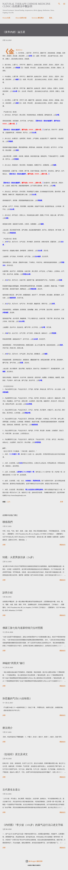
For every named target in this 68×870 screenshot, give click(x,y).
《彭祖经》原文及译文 (15, 754)
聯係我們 (8, 522)
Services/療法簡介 (38, 18)
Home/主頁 (6, 18)
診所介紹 (8, 592)
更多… (51, 18)
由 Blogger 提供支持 (34, 861)
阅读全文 (62, 545)
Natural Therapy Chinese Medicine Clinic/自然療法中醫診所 (26, 5)
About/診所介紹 (21, 18)
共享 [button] (61, 502)
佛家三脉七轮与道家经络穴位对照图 (23, 627)
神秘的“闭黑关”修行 (14, 663)
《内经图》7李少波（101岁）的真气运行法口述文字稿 (33, 824)
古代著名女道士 (11, 789)
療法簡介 (8, 727)
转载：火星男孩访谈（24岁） (19, 557)
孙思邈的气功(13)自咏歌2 (17, 698)
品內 (8, 502)
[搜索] (59, 4)
